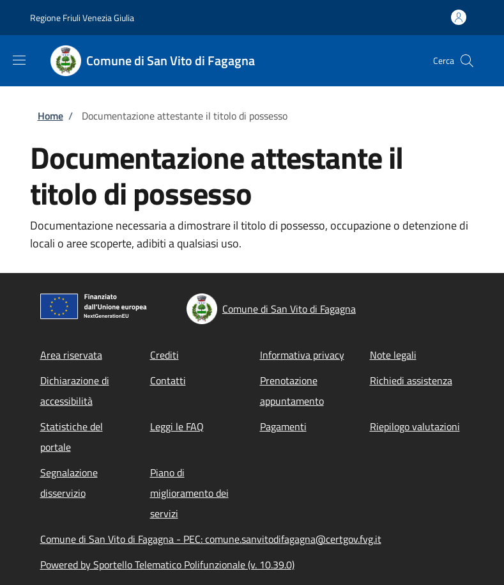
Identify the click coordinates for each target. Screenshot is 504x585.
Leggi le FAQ (177, 426)
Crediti (164, 355)
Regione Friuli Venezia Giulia (82, 17)
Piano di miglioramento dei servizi (189, 493)
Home (50, 115)
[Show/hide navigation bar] (19, 60)
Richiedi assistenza (411, 380)
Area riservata (71, 355)
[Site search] (467, 60)
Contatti (168, 380)
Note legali (393, 355)
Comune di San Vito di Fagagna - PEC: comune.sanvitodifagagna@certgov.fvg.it (210, 539)
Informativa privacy (302, 355)
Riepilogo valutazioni (415, 426)
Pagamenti (283, 426)
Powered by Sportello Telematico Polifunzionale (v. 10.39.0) (167, 564)
